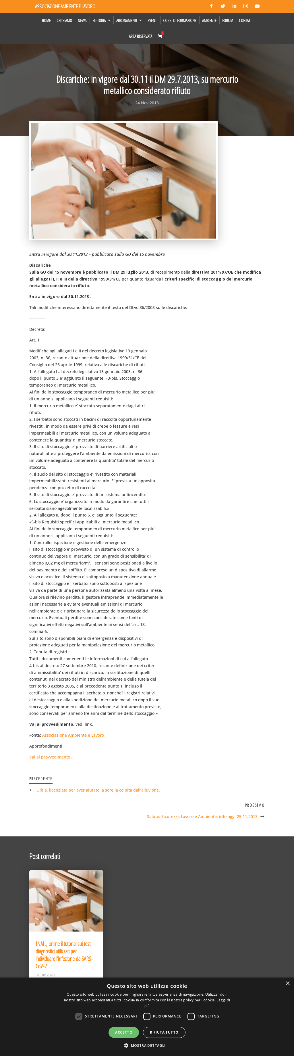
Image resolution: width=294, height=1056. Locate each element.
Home (46, 20)
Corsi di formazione (179, 20)
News (82, 20)
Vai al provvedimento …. (52, 757)
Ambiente (209, 20)
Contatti (245, 20)
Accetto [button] (123, 1032)
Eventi (152, 20)
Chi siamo (64, 20)
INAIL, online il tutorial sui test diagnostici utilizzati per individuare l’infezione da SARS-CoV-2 (64, 955)
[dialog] (147, 1017)
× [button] (287, 984)
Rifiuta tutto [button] (164, 1032)
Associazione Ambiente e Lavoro (73, 735)
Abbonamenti (126, 20)
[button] (146, 1045)
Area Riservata (140, 36)
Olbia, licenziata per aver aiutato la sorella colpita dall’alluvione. (98, 790)
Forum (227, 20)
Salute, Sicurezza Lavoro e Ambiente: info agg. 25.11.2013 (202, 816)
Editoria (99, 20)
